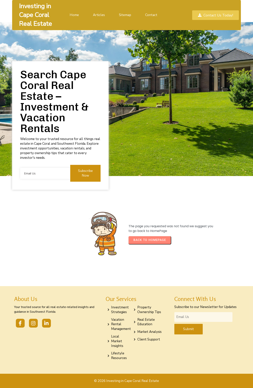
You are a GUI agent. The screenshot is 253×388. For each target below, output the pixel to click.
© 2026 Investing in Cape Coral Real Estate (126, 381)
